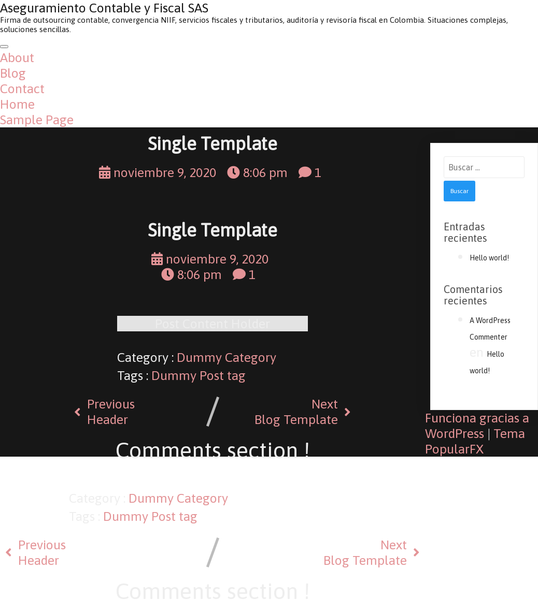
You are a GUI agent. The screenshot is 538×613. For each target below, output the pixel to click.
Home (17, 104)
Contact (22, 88)
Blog (13, 73)
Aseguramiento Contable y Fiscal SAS (104, 8)
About (17, 57)
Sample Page (37, 119)
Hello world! (489, 258)
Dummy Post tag (198, 375)
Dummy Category (226, 357)
